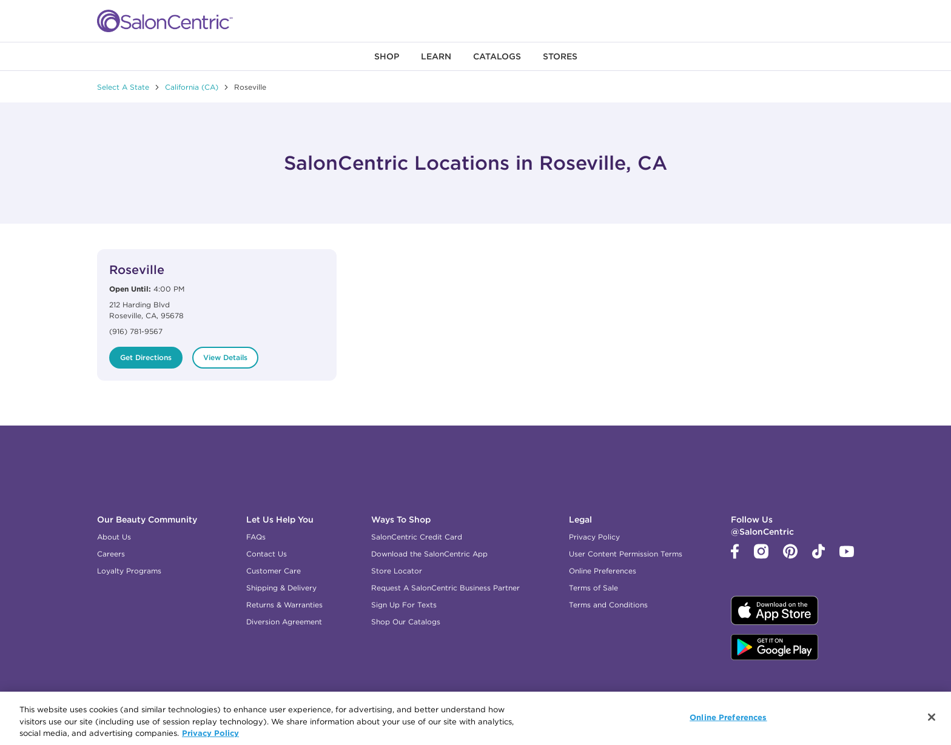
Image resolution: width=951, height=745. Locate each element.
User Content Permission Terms (625, 553)
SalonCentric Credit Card (416, 536)
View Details (225, 357)
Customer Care (273, 570)
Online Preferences (602, 570)
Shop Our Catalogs (405, 621)
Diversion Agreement (284, 621)
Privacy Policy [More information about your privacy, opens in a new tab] (210, 735)
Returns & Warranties (284, 604)
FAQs (256, 536)
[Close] (931, 720)
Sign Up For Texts (404, 604)
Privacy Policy (594, 536)
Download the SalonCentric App (429, 553)
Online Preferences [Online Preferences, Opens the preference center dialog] (728, 720)
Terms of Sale (593, 587)
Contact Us (266, 553)
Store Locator (396, 570)
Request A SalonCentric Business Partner (445, 587)
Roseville (136, 269)
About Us (114, 536)
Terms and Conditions (608, 604)
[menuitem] (386, 56)
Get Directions (146, 357)
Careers (111, 553)
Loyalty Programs (129, 570)
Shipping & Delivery (281, 587)
